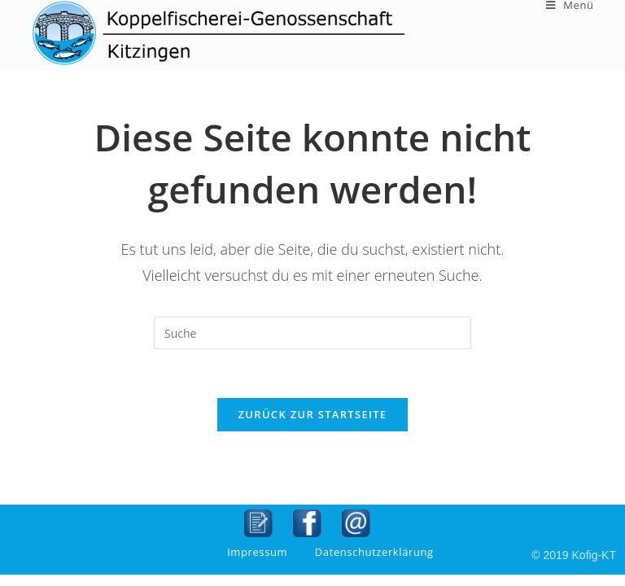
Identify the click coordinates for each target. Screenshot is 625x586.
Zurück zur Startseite (312, 414)
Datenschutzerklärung (374, 551)
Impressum (257, 551)
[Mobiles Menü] (570, 5)
